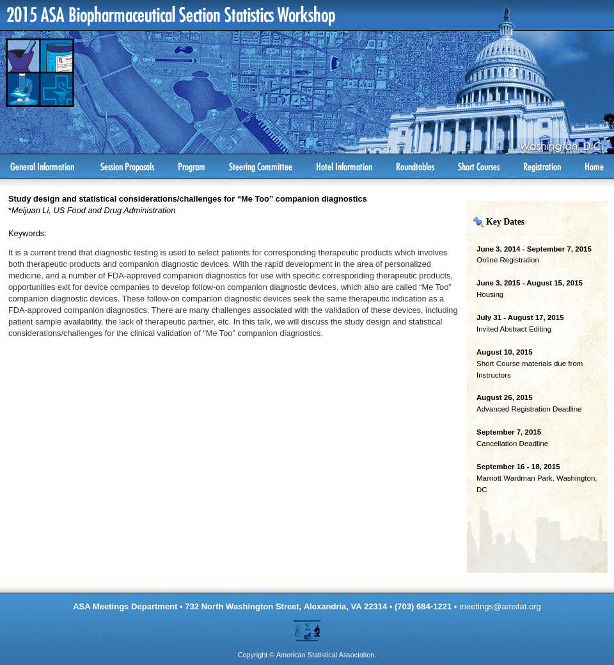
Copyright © (256, 655)
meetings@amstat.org (500, 606)
